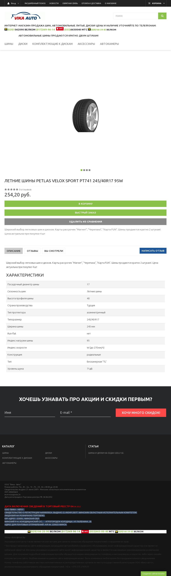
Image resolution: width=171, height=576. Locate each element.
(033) (67, 29)
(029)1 (11, 29)
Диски (48, 467)
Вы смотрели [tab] (53, 264)
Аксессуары (51, 472)
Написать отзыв (153, 264)
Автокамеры (9, 477)
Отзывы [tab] (32, 264)
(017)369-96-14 (45, 29)
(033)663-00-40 (99, 545)
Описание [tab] (14, 264)
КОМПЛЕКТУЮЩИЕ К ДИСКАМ (17, 472)
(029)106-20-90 (39, 545)
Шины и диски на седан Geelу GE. (106, 467)
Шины (5, 467)
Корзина (156, 3)
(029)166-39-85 (98, 29)
